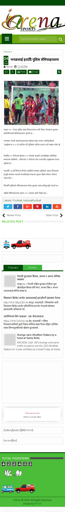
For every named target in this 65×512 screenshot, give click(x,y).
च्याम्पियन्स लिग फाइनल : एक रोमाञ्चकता (24, 316)
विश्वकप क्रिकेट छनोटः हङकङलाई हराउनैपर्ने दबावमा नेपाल (32, 297)
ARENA (17, 500)
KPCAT (38, 503)
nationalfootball (32, 200)
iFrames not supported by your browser (32, 414)
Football (17, 200)
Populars (13, 267)
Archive (32, 267)
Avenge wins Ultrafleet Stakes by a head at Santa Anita (36, 336)
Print (21, 71)
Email (33, 71)
